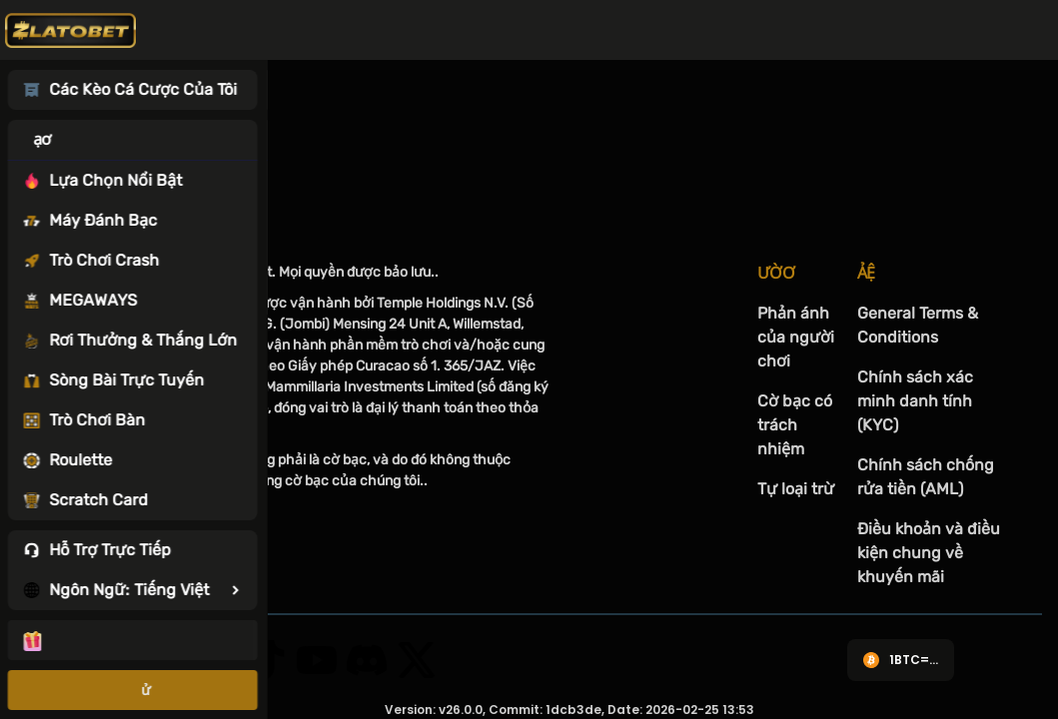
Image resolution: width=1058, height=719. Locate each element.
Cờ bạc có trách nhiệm (794, 424)
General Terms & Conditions (917, 325)
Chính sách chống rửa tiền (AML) (925, 476)
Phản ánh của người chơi (795, 337)
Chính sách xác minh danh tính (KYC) (915, 400)
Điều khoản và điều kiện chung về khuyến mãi (928, 552)
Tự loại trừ (795, 488)
